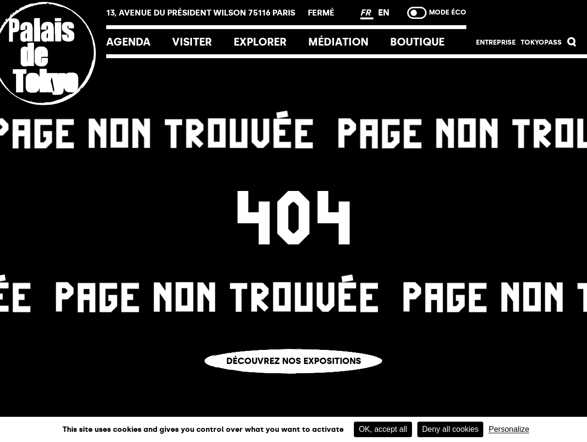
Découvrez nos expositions (293, 361)
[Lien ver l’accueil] (53, 117)
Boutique (417, 41)
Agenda (128, 41)
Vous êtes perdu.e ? (294, 381)
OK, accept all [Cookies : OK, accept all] (383, 429)
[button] (572, 44)
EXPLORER (260, 41)
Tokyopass (541, 42)
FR (366, 12)
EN (383, 12)
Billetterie (526, 15)
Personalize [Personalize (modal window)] (509, 429)
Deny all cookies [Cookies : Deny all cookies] (450, 429)
